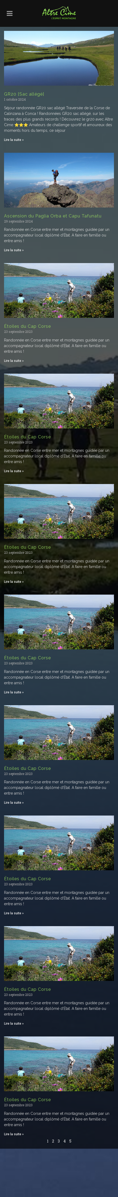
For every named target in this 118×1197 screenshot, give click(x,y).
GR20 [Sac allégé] (24, 94)
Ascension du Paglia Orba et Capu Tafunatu (53, 216)
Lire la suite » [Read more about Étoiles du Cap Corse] (14, 361)
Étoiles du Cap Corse (27, 326)
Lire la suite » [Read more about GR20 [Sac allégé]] (14, 140)
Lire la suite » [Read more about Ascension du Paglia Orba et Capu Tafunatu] (14, 250)
